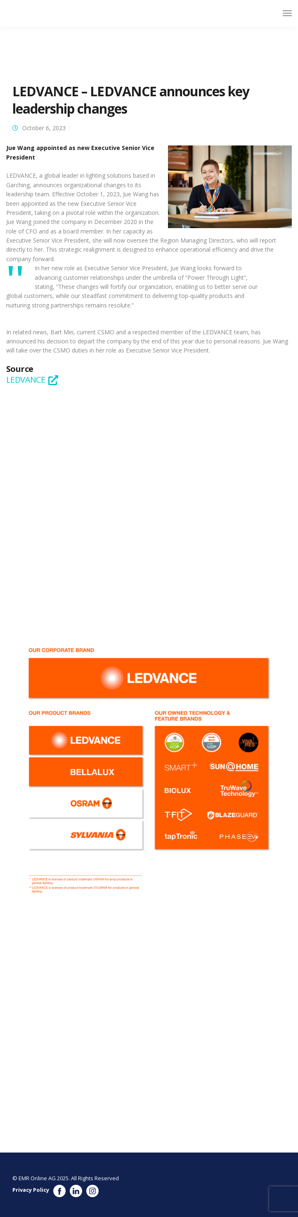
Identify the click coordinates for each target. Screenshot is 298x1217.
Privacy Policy (30, 1189)
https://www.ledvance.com (159, 431)
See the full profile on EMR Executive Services (182, 911)
